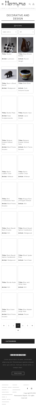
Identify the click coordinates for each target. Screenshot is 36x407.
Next (32, 325)
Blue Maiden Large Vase (25, 310)
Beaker (7, 54)
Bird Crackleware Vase (8, 200)
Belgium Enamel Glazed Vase (7, 142)
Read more (18, 373)
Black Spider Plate (25, 256)
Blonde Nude (9, 282)
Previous (4, 325)
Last (18, 330)
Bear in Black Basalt (9, 84)
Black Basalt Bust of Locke (8, 229)
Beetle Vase (25, 113)
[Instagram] (31, 388)
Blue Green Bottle (8, 310)
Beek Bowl (24, 83)
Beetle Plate (8, 113)
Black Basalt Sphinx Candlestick (25, 229)
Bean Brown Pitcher (25, 55)
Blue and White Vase (23, 283)
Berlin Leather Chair (6, 172)
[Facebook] (27, 388)
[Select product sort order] (9, 32)
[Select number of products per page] (27, 32)
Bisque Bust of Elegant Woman (24, 200)
